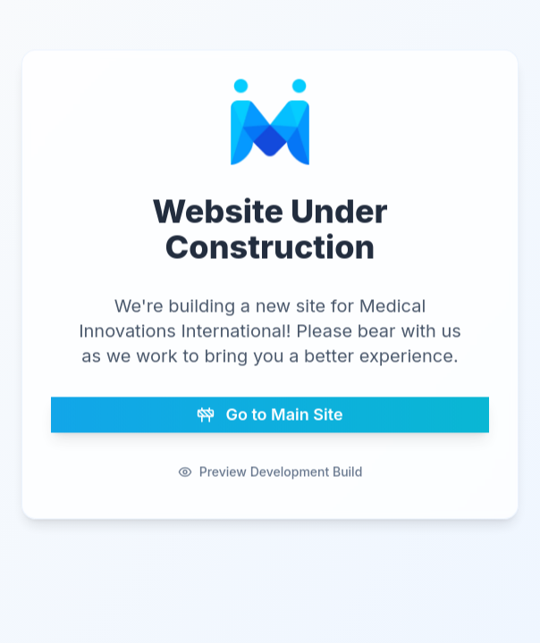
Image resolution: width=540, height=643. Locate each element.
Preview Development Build (270, 470)
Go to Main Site (269, 413)
